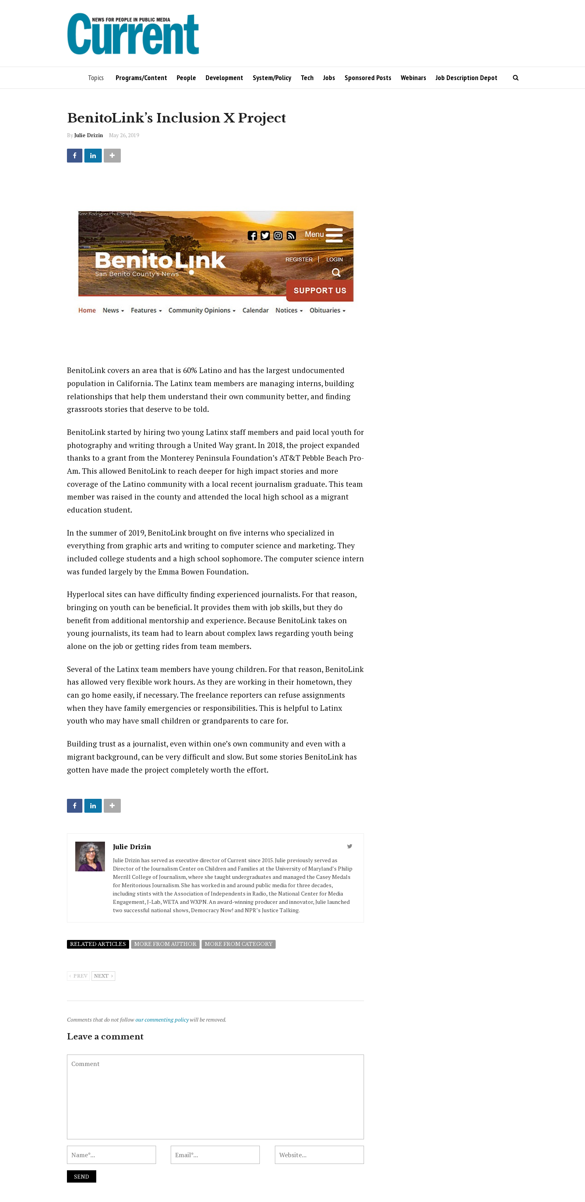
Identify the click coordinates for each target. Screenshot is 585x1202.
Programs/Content (141, 77)
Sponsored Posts (368, 77)
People (186, 77)
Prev (78, 976)
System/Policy (272, 77)
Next (103, 976)
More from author (165, 944)
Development (224, 77)
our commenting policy (162, 1019)
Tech (307, 77)
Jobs (329, 77)
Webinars (413, 77)
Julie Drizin (88, 135)
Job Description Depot (466, 77)
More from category (238, 944)
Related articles (98, 944)
